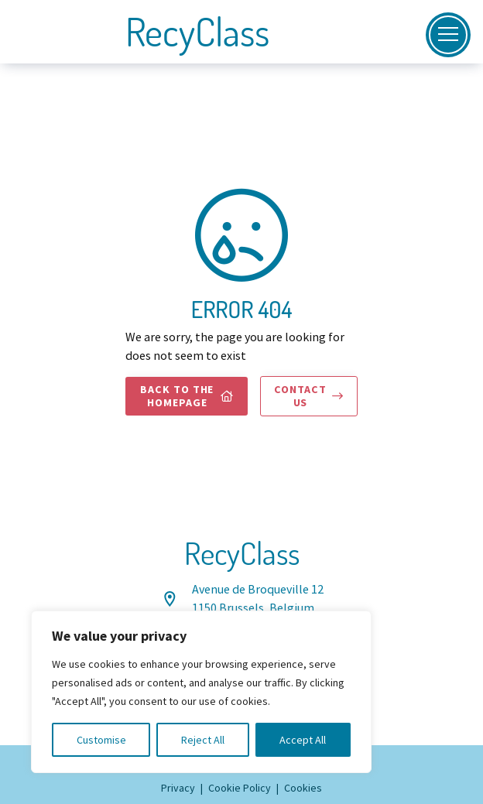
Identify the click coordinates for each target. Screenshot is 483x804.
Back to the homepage (187, 395)
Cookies (303, 788)
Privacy (178, 788)
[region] (201, 692)
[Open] (448, 34)
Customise (101, 740)
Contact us (308, 395)
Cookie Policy (239, 788)
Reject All (202, 740)
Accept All (302, 740)
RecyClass (197, 31)
